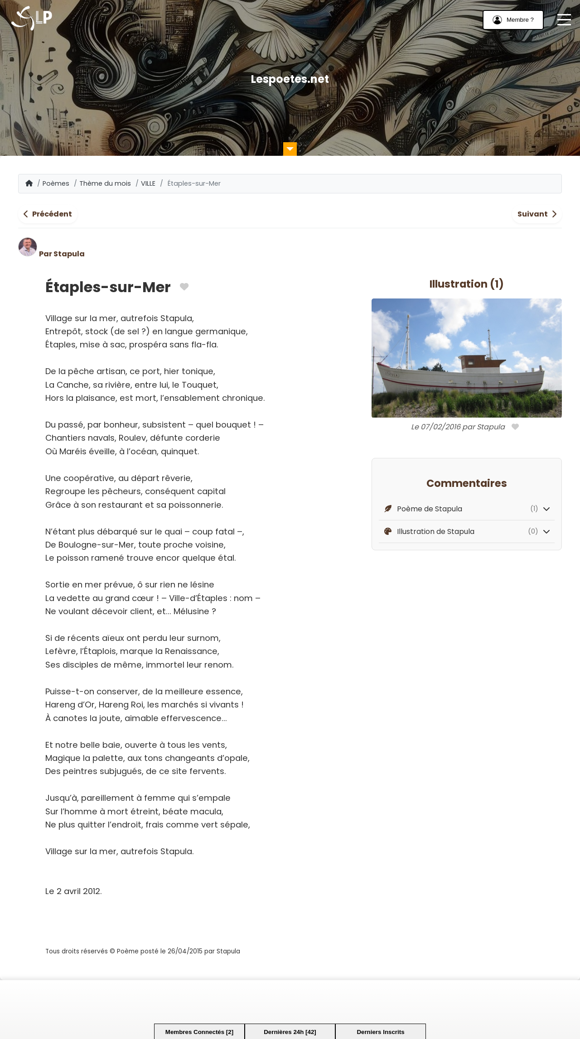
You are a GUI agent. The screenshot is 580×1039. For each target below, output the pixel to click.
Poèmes (56, 183)
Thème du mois (105, 183)
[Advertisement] (290, 1000)
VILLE (148, 183)
